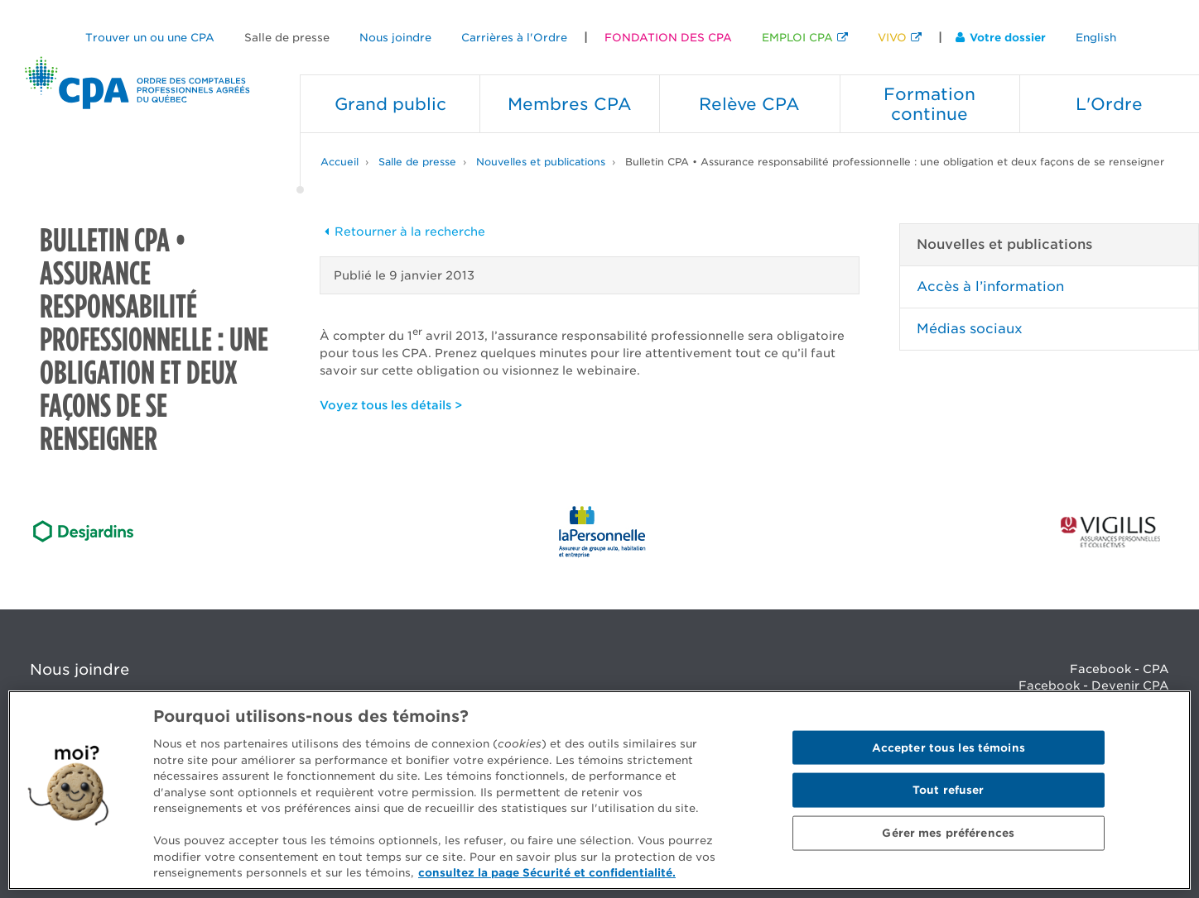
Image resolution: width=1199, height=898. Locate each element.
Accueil (339, 161)
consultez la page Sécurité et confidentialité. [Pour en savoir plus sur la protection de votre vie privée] (547, 873)
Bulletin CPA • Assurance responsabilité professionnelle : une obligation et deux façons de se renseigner (894, 161)
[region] (599, 790)
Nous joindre (395, 37)
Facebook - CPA (1119, 669)
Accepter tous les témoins (948, 747)
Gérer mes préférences (948, 833)
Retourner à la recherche (402, 231)
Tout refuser (948, 790)
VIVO (892, 37)
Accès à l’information (990, 286)
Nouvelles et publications (540, 161)
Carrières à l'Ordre (514, 37)
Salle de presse (287, 37)
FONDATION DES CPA (668, 37)
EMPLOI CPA (797, 37)
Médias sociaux (970, 329)
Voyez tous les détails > (391, 405)
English (1096, 37)
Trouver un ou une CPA (149, 37)
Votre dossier (1001, 37)
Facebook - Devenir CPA (1093, 685)
